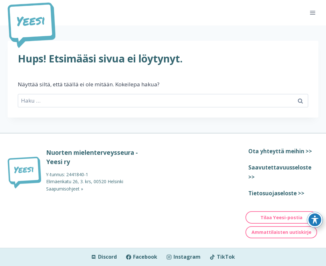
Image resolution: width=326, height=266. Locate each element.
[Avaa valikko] (312, 13)
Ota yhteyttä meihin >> (280, 151)
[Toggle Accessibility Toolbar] (314, 219)
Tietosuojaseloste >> (276, 193)
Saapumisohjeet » (64, 189)
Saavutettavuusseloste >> (279, 172)
